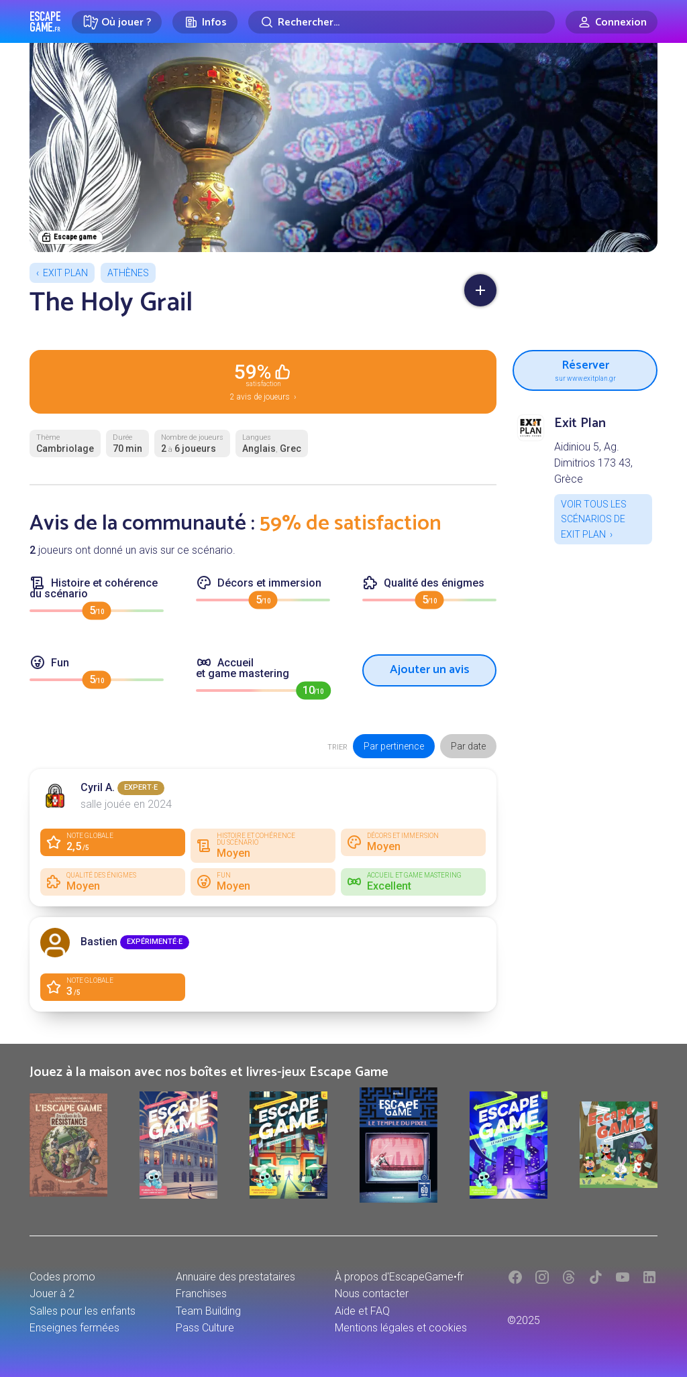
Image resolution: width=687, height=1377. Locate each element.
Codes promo (62, 1276)
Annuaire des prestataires (235, 1276)
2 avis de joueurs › (263, 381)
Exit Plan (65, 272)
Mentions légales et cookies (401, 1327)
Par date (468, 746)
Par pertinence (394, 746)
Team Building (208, 1311)
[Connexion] (611, 22)
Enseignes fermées (74, 1327)
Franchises (201, 1293)
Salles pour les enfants (83, 1311)
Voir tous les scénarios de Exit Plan (594, 519)
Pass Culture (205, 1327)
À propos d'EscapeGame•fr (399, 1276)
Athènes (128, 272)
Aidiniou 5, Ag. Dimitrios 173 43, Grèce (593, 462)
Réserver (585, 368)
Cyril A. (98, 787)
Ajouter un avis (430, 670)
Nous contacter (372, 1293)
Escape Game (45, 21)
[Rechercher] (401, 22)
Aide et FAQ (362, 1311)
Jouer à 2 (52, 1293)
